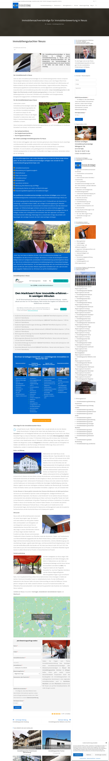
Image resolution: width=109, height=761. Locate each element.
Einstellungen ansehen (100, 754)
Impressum (98, 758)
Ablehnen (88, 754)
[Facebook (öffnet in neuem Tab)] (94, 1)
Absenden (17, 708)
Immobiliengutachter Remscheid (85, 371)
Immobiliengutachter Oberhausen (85, 367)
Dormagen (35, 592)
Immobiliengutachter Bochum (84, 294)
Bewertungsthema (19, 672)
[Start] (45, 24)
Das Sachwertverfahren (22, 131)
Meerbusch (16, 595)
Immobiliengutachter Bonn (83, 298)
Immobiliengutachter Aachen (84, 286)
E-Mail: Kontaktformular (82, 153)
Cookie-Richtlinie (83, 758)
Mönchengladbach (58, 436)
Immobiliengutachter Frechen (56, 751)
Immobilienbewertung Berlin (84, 417)
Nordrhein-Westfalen (57, 59)
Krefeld (67, 436)
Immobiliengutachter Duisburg (84, 310)
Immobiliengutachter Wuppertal (85, 379)
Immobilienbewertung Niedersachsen (86, 411)
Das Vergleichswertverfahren (23, 133)
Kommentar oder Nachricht (21, 678)
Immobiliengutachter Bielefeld (84, 290)
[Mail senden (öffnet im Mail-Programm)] (95, 1)
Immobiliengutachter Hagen (84, 326)
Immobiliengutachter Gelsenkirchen (86, 322)
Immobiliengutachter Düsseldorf (85, 314)
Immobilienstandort (19, 658)
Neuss (68, 65)
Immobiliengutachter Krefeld (84, 343)
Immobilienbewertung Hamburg (85, 409)
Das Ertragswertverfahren (23, 135)
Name (15, 646)
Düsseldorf (16, 434)
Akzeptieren (78, 754)
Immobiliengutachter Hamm (84, 331)
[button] (106, 743)
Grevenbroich (43, 592)
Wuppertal (37, 443)
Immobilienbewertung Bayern (84, 431)
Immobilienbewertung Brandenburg (86, 419)
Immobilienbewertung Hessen (84, 429)
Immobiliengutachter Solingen (84, 375)
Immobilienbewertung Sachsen (85, 421)
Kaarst (59, 592)
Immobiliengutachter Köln (83, 339)
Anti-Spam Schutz (18, 701)
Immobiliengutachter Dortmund (85, 306)
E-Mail (15, 652)
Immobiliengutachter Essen (84, 318)
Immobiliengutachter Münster (84, 363)
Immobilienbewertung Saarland (85, 433)
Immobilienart (17, 666)
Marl (61, 566)
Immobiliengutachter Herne (84, 335)
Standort (67, 63)
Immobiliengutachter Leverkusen (85, 347)
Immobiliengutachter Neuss (58, 24)
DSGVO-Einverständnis (20, 689)
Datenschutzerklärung (91, 758)
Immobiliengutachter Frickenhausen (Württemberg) (27, 752)
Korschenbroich (52, 592)
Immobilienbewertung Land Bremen (86, 443)
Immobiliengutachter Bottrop (84, 302)
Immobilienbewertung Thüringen (85, 423)
